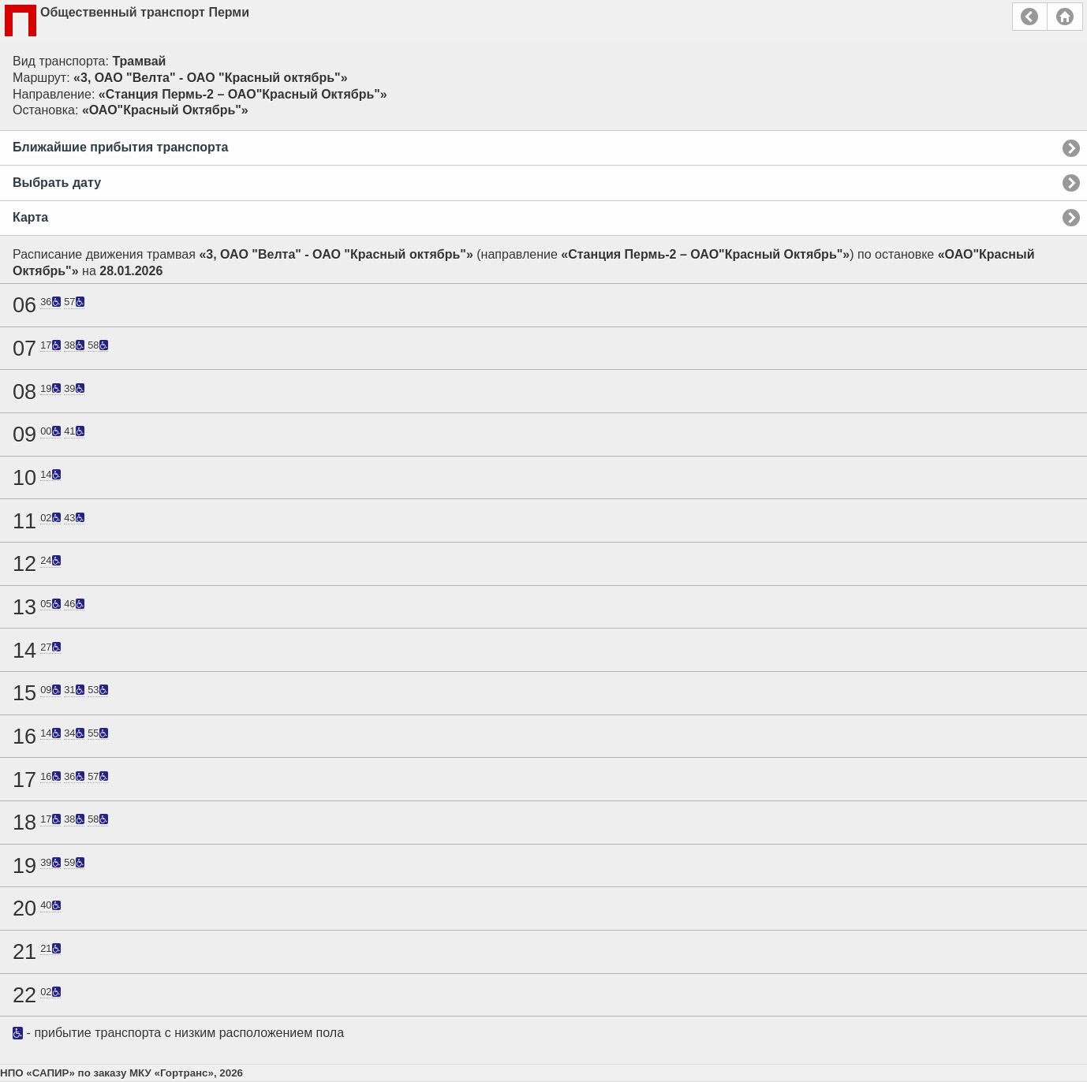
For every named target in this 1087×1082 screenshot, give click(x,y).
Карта (30, 217)
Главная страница (1065, 16)
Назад (1030, 16)
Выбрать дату (57, 182)
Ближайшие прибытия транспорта (120, 147)
